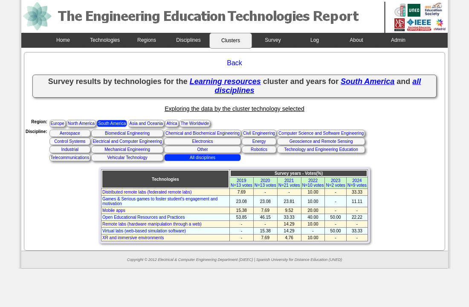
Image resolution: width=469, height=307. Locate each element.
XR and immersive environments (133, 237)
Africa (171, 123)
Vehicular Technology (127, 157)
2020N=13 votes (265, 183)
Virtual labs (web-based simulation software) (144, 231)
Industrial (70, 149)
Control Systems (69, 141)
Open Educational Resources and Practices (143, 217)
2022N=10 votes (313, 183)
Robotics (259, 149)
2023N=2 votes (335, 183)
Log (314, 40)
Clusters (230, 40)
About (356, 40)
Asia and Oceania (146, 123)
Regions (146, 40)
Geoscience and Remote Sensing (321, 141)
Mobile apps (113, 210)
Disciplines (188, 40)
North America (81, 123)
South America (112, 123)
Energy (259, 141)
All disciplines (202, 157)
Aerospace (70, 133)
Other (202, 149)
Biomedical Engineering (127, 133)
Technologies (105, 40)
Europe (57, 123)
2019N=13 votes (241, 183)
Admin (398, 40)
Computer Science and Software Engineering (321, 133)
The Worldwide (195, 123)
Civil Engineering (259, 133)
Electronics (202, 141)
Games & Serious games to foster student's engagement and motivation (159, 201)
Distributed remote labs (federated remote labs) (147, 192)
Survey (273, 40)
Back (234, 63)
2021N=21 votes (289, 183)
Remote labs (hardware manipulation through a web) (152, 224)
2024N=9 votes (357, 183)
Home (63, 40)
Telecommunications (70, 157)
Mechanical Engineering (127, 149)
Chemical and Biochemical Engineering (202, 133)
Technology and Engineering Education (321, 149)
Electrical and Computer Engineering (127, 141)
